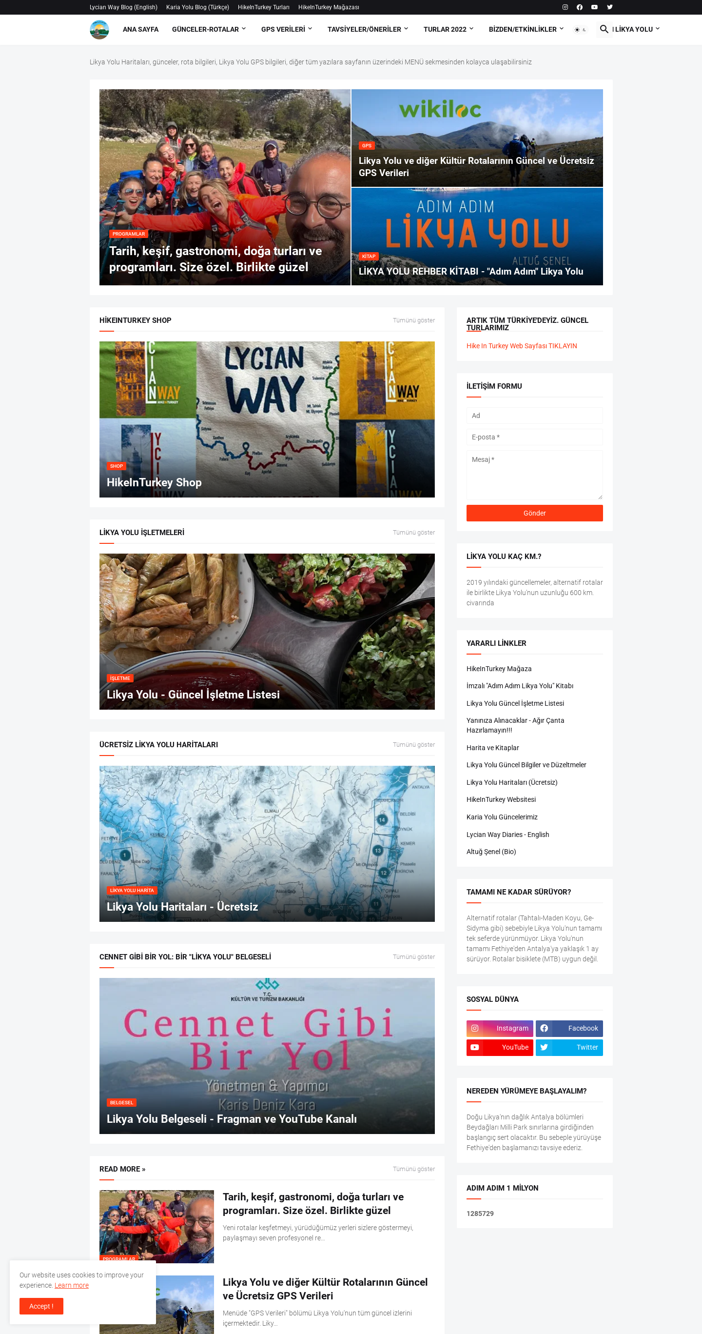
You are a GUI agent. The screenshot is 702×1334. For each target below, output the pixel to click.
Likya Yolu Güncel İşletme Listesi (515, 703)
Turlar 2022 (445, 29)
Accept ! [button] (41, 1306)
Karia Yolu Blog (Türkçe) (197, 7)
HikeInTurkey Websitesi (501, 799)
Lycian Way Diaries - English (508, 834)
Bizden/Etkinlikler (523, 29)
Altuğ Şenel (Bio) (491, 852)
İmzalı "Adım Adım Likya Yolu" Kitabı (520, 686)
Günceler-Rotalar (205, 29)
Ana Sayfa (140, 29)
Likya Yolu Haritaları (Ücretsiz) (512, 782)
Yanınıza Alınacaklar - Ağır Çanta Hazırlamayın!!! (516, 725)
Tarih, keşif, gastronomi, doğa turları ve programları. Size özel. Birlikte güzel (313, 1203)
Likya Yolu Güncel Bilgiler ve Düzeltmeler (526, 765)
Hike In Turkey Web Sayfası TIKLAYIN (522, 346)
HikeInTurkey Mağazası (328, 7)
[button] (580, 30)
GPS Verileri (283, 29)
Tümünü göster (414, 320)
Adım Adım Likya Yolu (616, 29)
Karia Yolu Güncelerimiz (502, 817)
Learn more (72, 1285)
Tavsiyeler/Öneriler (364, 29)
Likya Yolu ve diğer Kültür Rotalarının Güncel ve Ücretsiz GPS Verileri (325, 1289)
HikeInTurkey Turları (264, 7)
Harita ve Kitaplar (493, 748)
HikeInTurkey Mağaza (499, 669)
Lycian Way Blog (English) (123, 7)
